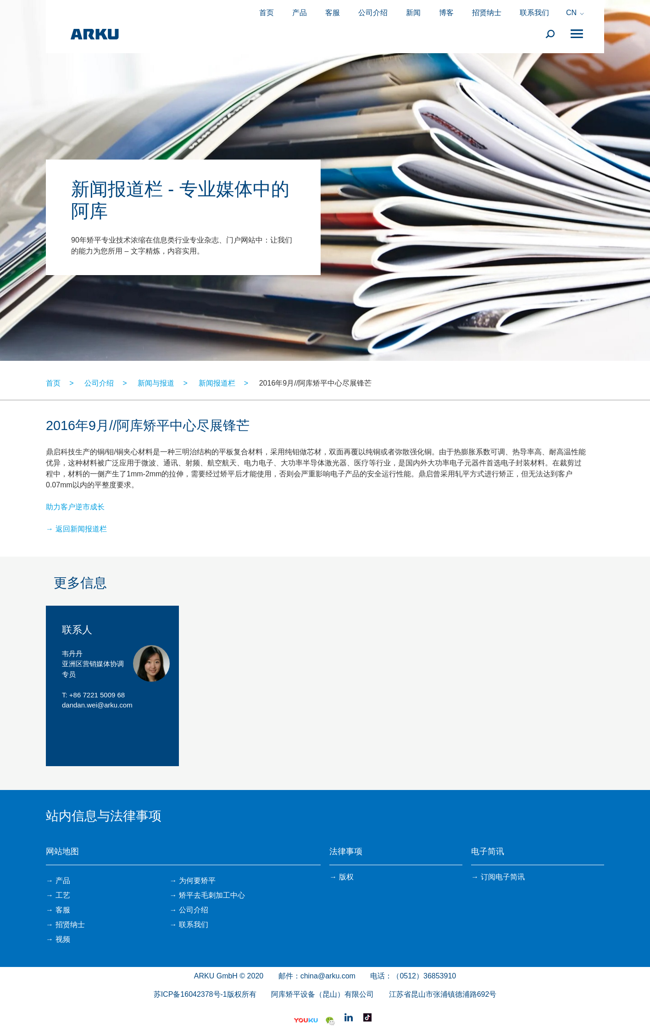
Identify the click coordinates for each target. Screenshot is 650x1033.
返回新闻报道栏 (81, 529)
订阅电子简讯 (503, 877)
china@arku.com (328, 976)
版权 (346, 877)
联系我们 (534, 13)
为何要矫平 (197, 880)
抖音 (367, 1017)
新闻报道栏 (217, 383)
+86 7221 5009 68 (97, 695)
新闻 (413, 13)
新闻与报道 (156, 383)
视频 (63, 939)
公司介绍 (373, 13)
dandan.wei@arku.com (97, 705)
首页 (266, 13)
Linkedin (348, 1017)
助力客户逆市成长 (75, 507)
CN (571, 13)
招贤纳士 (486, 13)
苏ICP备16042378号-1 (190, 994)
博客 (446, 13)
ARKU (94, 34)
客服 (332, 13)
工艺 (63, 895)
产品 (299, 13)
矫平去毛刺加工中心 (212, 895)
